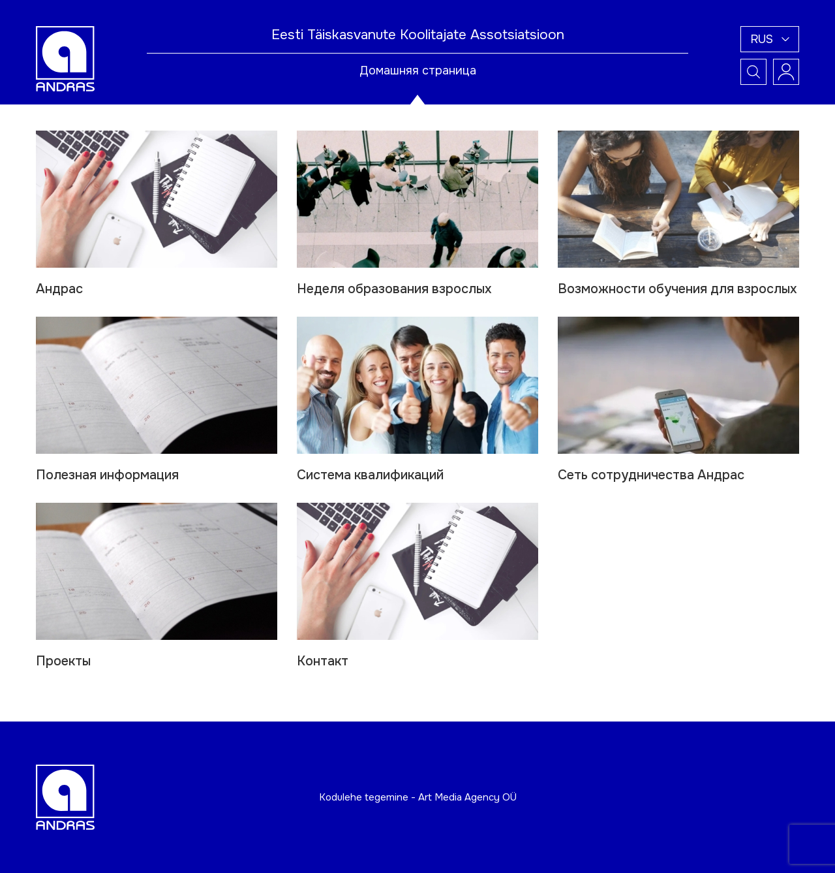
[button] (769, 39)
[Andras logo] (65, 58)
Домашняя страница (417, 70)
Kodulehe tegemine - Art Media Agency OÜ (418, 797)
